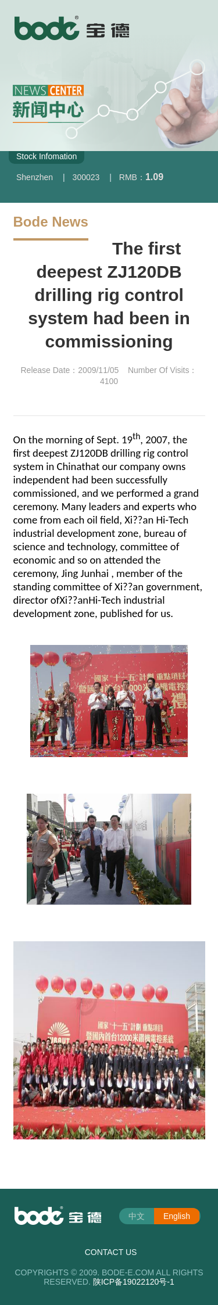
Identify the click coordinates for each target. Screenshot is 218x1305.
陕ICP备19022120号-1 (133, 1281)
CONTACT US (111, 1252)
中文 (136, 1216)
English (176, 1216)
